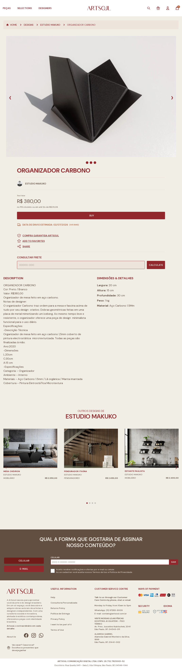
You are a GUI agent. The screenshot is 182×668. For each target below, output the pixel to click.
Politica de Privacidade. (121, 572)
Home (11, 24)
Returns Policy (58, 608)
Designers (45, 8)
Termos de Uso (99, 572)
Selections (24, 8)
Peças (7, 8)
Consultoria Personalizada (64, 602)
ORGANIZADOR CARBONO (81, 24)
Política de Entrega (60, 613)
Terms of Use (57, 630)
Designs (28, 24)
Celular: (55, 557)
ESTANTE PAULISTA (135, 471)
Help (53, 597)
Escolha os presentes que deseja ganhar (25, 649)
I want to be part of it (61, 624)
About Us (11, 636)
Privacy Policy (58, 619)
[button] (91, 246)
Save (173, 562)
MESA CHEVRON (11, 471)
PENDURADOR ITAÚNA (75, 471)
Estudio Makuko (50, 24)
